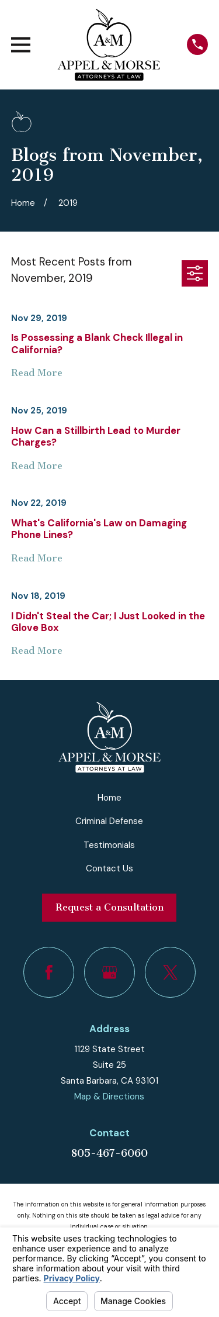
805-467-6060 (109, 1153)
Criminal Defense (109, 821)
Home (109, 798)
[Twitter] (170, 972)
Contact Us (109, 868)
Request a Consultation (109, 907)
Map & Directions (109, 1096)
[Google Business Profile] (109, 972)
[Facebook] (49, 972)
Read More (36, 373)
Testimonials (109, 845)
